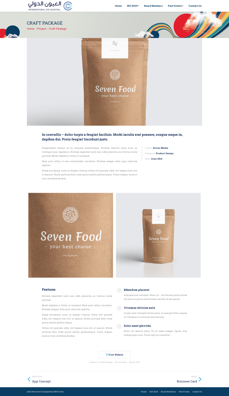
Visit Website (114, 354)
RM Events (59, 391)
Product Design (105, 362)
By (121, 362)
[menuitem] (118, 6)
